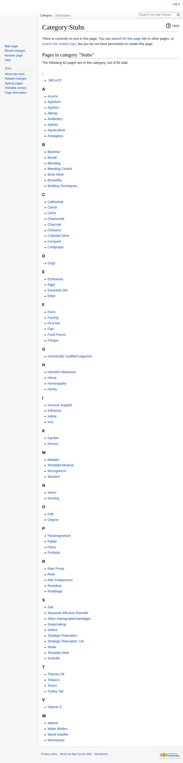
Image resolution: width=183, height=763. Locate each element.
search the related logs (59, 44)
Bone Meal (55, 174)
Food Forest (56, 334)
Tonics (52, 685)
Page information (16, 92)
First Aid (53, 323)
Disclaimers (101, 754)
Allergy (52, 113)
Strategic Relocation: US (65, 641)
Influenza (54, 410)
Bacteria (53, 152)
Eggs (51, 284)
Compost (54, 241)
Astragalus (55, 136)
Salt (50, 607)
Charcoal (54, 224)
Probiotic (53, 552)
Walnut (52, 723)
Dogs (51, 263)
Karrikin (53, 438)
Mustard (53, 476)
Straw (51, 647)
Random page (13, 55)
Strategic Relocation (62, 635)
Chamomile (55, 219)
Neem (51, 492)
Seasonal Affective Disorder (67, 613)
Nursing (53, 498)
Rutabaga (54, 591)
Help (175, 26)
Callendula (55, 202)
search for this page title (129, 39)
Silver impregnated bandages (69, 619)
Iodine (51, 416)
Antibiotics (55, 119)
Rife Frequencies (60, 580)
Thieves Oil (55, 674)
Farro (51, 312)
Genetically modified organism (69, 356)
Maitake (53, 460)
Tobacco (53, 680)
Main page (11, 46)
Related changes (15, 78)
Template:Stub (58, 653)
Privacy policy (49, 754)
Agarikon (54, 102)
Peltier (52, 541)
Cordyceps (55, 247)
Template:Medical (60, 465)
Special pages (14, 83)
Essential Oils (57, 290)
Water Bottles (57, 729)
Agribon (53, 107)
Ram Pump (55, 568)
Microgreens (56, 471)
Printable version (15, 88)
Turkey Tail (55, 691)
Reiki (51, 574)
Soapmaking (56, 624)
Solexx (52, 630)
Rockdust (54, 586)
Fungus (53, 340)
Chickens (54, 230)
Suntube (53, 658)
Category (46, 15)
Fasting (52, 318)
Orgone (53, 520)
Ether (51, 296)
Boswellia (54, 180)
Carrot (52, 207)
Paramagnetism (59, 536)
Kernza (52, 444)
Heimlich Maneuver (61, 372)
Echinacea (55, 279)
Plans (51, 547)
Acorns (52, 96)
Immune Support (59, 405)
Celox (51, 213)
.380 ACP (54, 80)
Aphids (52, 125)
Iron (50, 422)
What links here (15, 74)
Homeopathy (56, 383)
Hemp (51, 378)
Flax (50, 329)
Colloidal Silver (58, 236)
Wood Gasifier (57, 734)
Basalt (52, 157)
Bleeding (54, 163)
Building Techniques (62, 186)
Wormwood (55, 740)
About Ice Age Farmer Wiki (76, 754)
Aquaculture (56, 130)
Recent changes (15, 50)
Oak (50, 514)
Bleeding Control (59, 169)
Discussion (62, 15)
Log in (176, 4)
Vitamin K (54, 707)
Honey (52, 389)
